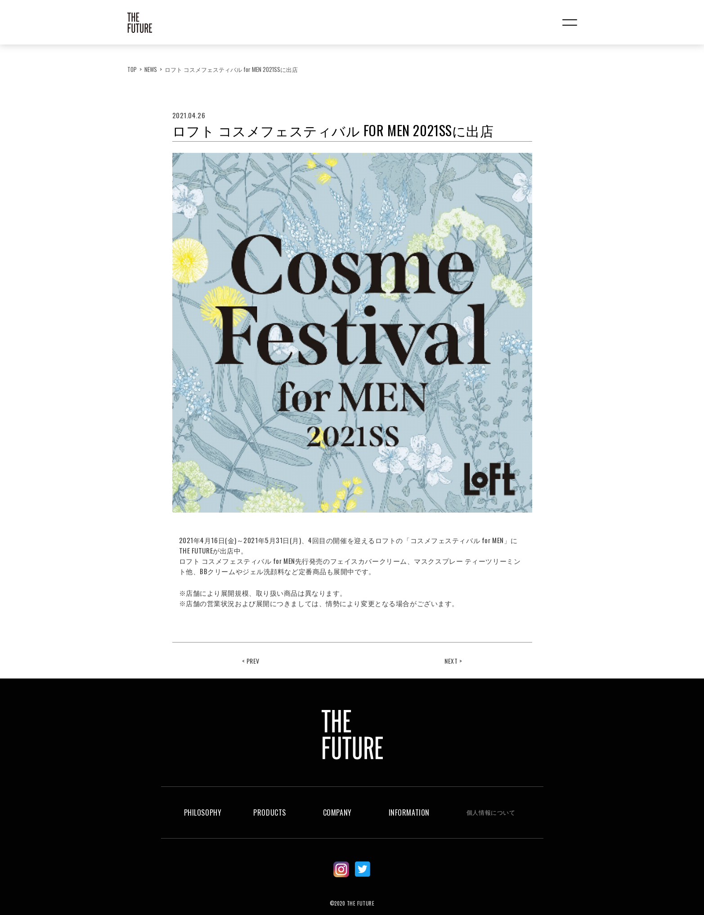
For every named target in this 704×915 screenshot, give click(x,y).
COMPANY (337, 812)
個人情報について (490, 812)
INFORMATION (409, 812)
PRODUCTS (269, 812)
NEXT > (453, 660)
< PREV (251, 660)
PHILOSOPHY (203, 812)
